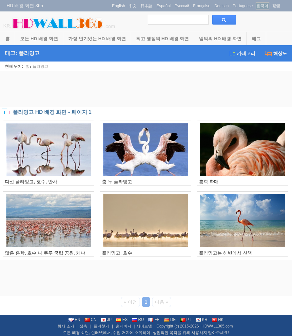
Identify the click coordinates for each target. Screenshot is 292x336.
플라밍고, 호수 (117, 253)
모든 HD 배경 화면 (39, 38)
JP (106, 319)
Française (201, 6)
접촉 (83, 326)
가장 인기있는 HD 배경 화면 (97, 38)
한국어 (262, 6)
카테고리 (242, 53)
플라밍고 (40, 66)
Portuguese (243, 6)
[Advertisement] (146, 89)
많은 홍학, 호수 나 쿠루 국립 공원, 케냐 (45, 253)
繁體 (276, 6)
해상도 (276, 53)
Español (163, 6)
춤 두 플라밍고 (117, 181)
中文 (133, 6)
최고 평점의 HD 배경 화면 (162, 38)
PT (185, 319)
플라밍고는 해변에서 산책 (225, 253)
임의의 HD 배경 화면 (220, 38)
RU (138, 319)
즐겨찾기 (101, 326)
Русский (182, 6)
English (118, 6)
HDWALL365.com (217, 326)
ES (121, 319)
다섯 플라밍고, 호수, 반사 (31, 181)
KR (201, 319)
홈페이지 (123, 326)
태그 (256, 38)
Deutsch (221, 6)
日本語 (146, 6)
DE (170, 319)
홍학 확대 (209, 181)
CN (90, 319)
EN (74, 319)
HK (218, 319)
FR (154, 319)
